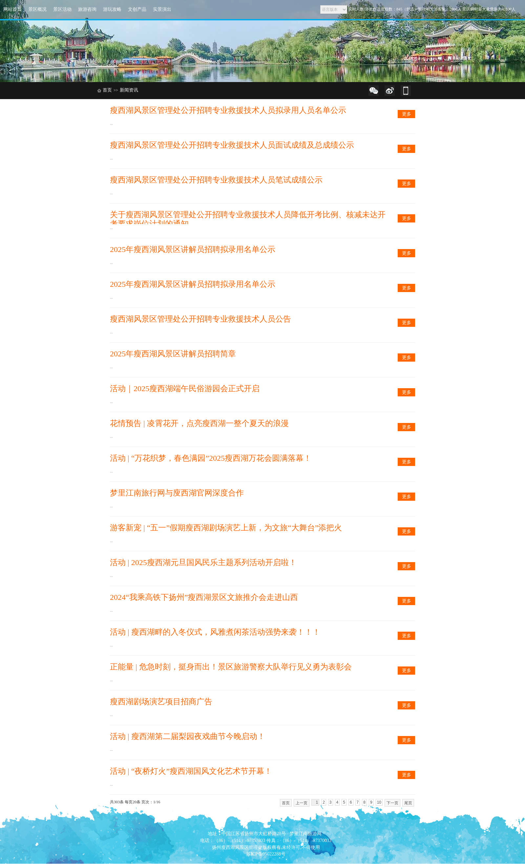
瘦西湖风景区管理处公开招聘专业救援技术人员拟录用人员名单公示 (228, 110)
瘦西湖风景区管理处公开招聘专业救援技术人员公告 (200, 319)
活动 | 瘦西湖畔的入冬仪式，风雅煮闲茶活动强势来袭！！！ (215, 632)
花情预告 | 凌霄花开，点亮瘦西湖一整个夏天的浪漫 (199, 423)
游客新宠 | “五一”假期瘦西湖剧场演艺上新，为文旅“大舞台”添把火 (226, 527)
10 (379, 802)
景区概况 (37, 9)
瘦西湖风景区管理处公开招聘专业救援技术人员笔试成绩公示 (216, 180)
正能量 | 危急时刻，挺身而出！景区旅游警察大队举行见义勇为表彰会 (231, 667)
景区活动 (62, 9)
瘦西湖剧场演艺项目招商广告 (161, 701)
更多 (406, 114)
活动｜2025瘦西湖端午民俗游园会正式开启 (185, 388)
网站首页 (12, 9)
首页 (107, 90)
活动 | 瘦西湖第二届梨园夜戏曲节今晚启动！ (187, 736)
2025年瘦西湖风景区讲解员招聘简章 (173, 353)
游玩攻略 (112, 9)
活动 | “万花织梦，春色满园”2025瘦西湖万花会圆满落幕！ (210, 458)
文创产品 (137, 9)
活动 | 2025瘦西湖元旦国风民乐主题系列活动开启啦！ (203, 562)
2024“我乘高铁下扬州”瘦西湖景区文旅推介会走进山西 (204, 597)
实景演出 (162, 9)
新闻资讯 (129, 90)
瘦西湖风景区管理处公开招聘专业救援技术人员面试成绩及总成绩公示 (232, 145)
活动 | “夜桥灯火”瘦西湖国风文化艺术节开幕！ (191, 771)
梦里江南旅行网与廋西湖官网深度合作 (177, 493)
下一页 (392, 803)
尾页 (408, 803)
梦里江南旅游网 (305, 833)
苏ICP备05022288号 (265, 854)
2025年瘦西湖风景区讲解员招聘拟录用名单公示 (192, 249)
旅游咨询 (87, 9)
